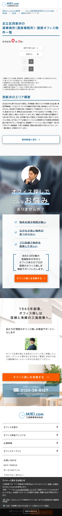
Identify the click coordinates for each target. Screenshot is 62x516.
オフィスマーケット (12, 451)
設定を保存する (31, 511)
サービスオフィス (12, 470)
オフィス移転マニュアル (15, 435)
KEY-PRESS (10, 465)
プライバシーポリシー (14, 475)
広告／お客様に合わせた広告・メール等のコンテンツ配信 (27, 506)
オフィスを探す (11, 427)
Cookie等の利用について (24, 490)
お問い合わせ (10, 460)
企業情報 (8, 443)
